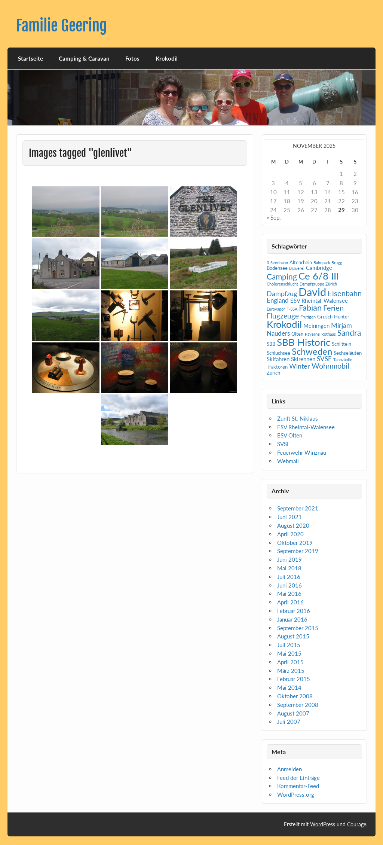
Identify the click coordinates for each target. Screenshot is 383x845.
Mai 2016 (289, 593)
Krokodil (167, 58)
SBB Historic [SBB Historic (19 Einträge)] (303, 342)
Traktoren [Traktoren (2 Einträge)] (277, 367)
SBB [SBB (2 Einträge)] (271, 344)
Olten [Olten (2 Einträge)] (297, 334)
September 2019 (297, 550)
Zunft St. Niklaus (297, 418)
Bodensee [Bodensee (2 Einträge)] (277, 268)
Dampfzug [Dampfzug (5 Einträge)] (282, 293)
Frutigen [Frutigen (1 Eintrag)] (308, 316)
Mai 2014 (289, 687)
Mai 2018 (289, 568)
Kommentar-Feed (298, 786)
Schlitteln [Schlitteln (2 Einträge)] (341, 344)
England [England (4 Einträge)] (278, 300)
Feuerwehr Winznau (301, 452)
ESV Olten (289, 435)
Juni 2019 (289, 559)
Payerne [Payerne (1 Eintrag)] (312, 334)
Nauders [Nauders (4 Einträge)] (278, 333)
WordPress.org (295, 794)
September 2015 (297, 628)
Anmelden (289, 769)
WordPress (322, 824)
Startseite (30, 58)
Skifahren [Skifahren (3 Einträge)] (278, 359)
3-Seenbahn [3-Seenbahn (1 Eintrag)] (277, 262)
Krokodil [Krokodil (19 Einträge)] (284, 324)
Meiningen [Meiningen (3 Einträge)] (316, 325)
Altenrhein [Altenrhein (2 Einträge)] (300, 262)
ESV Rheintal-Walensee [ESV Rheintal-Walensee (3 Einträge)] (319, 300)
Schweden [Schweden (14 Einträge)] (312, 351)
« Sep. (274, 217)
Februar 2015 (293, 678)
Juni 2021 (289, 516)
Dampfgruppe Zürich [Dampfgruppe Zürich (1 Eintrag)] (318, 283)
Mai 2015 (289, 653)
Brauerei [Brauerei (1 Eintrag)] (296, 268)
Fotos (132, 58)
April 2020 (290, 534)
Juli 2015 (288, 644)
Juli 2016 (288, 576)
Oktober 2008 (295, 696)
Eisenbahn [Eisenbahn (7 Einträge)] (345, 293)
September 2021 (297, 508)
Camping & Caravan (84, 58)
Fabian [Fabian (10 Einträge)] (310, 307)
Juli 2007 (288, 721)
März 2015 (290, 670)
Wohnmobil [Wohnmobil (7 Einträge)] (330, 365)
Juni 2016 (289, 585)
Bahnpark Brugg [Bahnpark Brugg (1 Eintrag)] (327, 262)
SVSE (283, 443)
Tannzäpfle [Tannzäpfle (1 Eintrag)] (342, 359)
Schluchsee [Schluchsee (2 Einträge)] (278, 353)
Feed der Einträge (298, 777)
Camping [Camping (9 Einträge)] (282, 276)
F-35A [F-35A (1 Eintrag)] (292, 308)
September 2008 (297, 704)
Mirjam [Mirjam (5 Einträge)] (341, 325)
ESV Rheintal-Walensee (306, 427)
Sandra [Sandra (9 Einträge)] (349, 333)
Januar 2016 (292, 619)
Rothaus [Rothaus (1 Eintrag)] (328, 334)
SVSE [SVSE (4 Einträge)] (324, 359)
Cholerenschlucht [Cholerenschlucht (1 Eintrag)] (282, 283)
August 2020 (293, 525)
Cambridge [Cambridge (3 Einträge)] (319, 267)
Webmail (288, 461)
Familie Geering (61, 25)
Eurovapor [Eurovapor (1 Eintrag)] (276, 308)
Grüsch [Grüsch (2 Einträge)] (325, 317)
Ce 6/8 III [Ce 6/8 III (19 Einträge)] (318, 276)
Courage (356, 824)
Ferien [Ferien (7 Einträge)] (333, 307)
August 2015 (293, 636)
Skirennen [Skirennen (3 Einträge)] (303, 359)
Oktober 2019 (295, 542)
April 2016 (290, 602)
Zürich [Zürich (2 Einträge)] (273, 373)
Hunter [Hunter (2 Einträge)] (341, 317)
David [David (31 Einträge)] (312, 291)
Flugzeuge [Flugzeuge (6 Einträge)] (283, 315)
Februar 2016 (293, 610)
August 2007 (293, 713)
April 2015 (290, 662)
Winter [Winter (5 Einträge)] (299, 366)
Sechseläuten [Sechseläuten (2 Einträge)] (348, 353)
